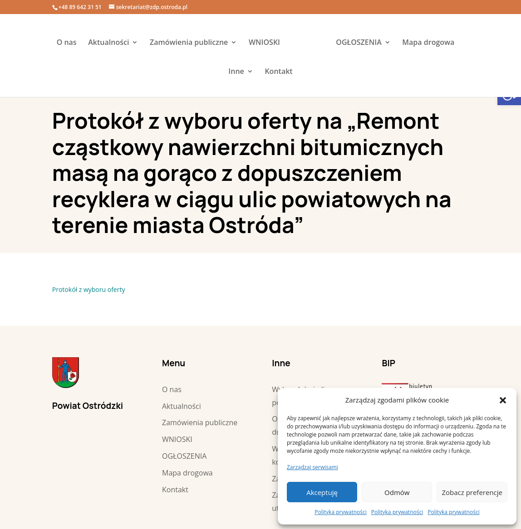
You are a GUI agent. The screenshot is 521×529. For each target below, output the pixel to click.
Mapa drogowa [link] (428, 43)
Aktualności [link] (108, 43)
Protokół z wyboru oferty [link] (88, 289)
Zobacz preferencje (472, 492)
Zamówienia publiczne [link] (189, 43)
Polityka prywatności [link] (340, 512)
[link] (307, 43)
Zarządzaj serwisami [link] (312, 467)
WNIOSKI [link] (264, 43)
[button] (502, 400)
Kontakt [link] (278, 72)
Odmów (396, 492)
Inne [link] (236, 72)
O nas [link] (67, 43)
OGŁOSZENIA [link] (358, 43)
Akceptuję (322, 492)
